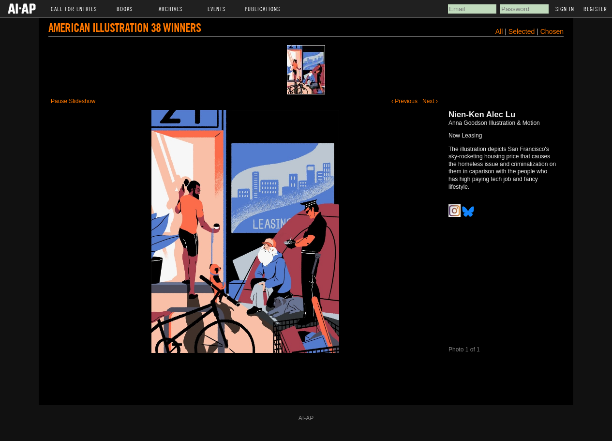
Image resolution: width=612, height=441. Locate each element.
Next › (430, 101)
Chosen (552, 31)
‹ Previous (404, 101)
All (499, 31)
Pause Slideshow (73, 101)
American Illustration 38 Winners (124, 27)
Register (595, 9)
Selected (522, 31)
